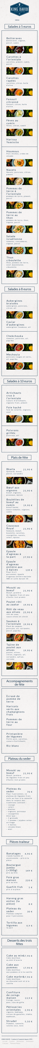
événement (29, 1041)
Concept (5, 1043)
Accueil (4, 1041)
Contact (12, 1041)
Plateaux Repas (15, 1043)
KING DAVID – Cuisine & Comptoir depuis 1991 (19, 9)
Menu (19, 20)
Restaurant (20, 1041)
